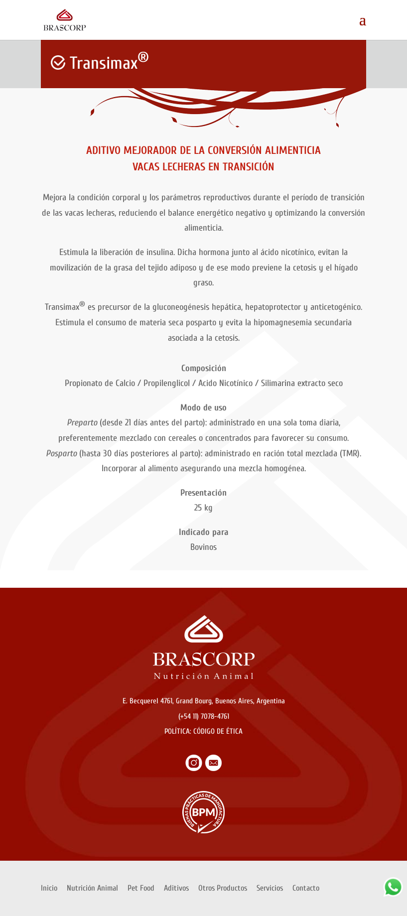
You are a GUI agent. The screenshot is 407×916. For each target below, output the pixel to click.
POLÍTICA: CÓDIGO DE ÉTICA (203, 731)
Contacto (305, 888)
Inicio (49, 888)
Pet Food (141, 888)
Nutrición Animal (92, 888)
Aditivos (176, 888)
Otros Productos (222, 888)
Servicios (270, 888)
